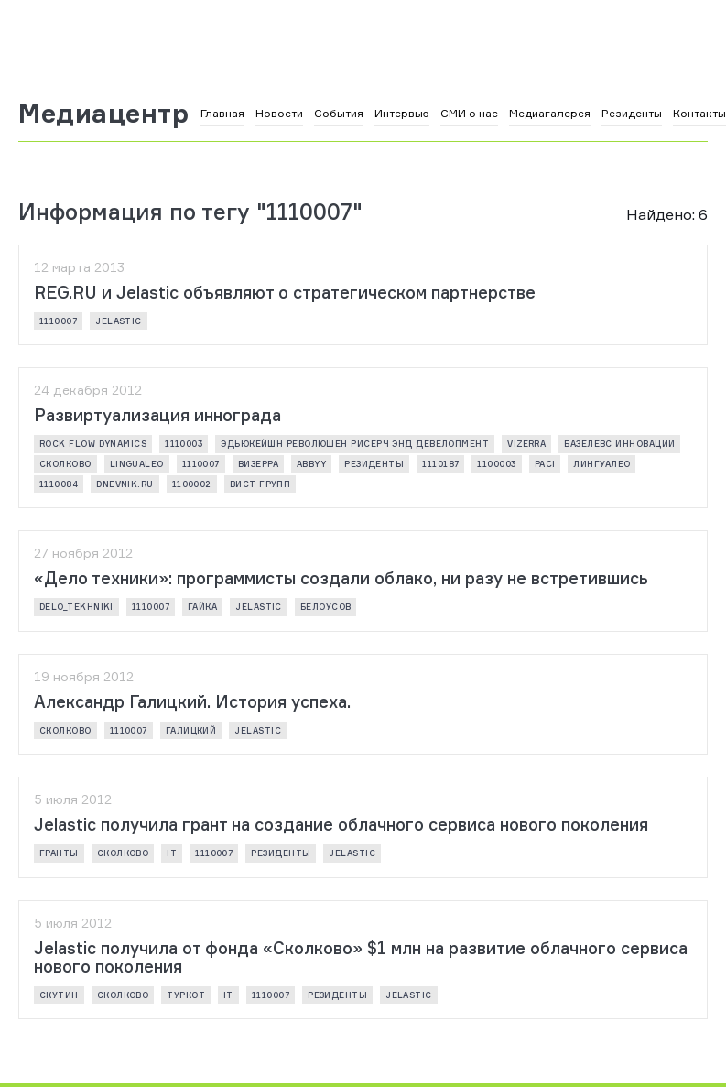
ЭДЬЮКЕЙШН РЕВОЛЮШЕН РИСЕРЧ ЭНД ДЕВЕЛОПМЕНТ (355, 444)
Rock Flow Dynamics (92, 444)
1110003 (183, 444)
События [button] (338, 113)
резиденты (374, 464)
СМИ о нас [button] (469, 113)
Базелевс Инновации (619, 444)
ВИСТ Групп (260, 484)
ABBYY (311, 464)
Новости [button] (279, 113)
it (172, 853)
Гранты (59, 853)
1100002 (191, 484)
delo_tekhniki (76, 607)
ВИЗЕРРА (258, 464)
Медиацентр (104, 113)
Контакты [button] (699, 113)
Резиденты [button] (631, 113)
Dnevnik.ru (125, 484)
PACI (545, 464)
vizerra (526, 444)
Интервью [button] (401, 113)
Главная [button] (222, 113)
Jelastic (118, 321)
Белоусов (326, 607)
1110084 (58, 484)
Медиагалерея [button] (550, 113)
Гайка (202, 607)
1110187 (440, 464)
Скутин (59, 995)
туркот (186, 995)
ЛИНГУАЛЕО (601, 464)
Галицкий (191, 730)
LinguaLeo (137, 464)
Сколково (65, 464)
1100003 (496, 464)
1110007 (58, 321)
